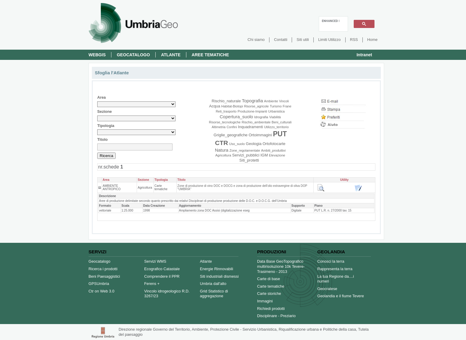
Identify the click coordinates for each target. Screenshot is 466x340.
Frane (287, 106)
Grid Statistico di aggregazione (214, 293)
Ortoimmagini (260, 135)
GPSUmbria (99, 283)
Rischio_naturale (226, 101)
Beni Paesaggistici (104, 276)
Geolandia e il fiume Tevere (340, 296)
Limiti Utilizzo (329, 39)
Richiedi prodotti (271, 308)
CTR (221, 142)
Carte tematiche (270, 286)
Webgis (97, 54)
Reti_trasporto (226, 111)
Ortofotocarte (274, 143)
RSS (354, 39)
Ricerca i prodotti (103, 269)
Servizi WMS (155, 261)
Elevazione (277, 155)
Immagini (265, 301)
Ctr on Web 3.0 (101, 291)
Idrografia (261, 117)
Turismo (275, 106)
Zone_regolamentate (244, 150)
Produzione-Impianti (252, 111)
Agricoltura (223, 155)
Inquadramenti (250, 127)
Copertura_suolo (236, 116)
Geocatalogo (133, 54)
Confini (232, 127)
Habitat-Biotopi (232, 106)
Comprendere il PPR (161, 276)
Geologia (254, 143)
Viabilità (275, 117)
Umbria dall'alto (213, 283)
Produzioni (271, 251)
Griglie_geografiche (231, 135)
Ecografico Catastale (162, 269)
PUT (280, 134)
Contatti (280, 39)
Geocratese (327, 288)
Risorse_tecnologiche (225, 122)
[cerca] (330, 20)
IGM (264, 155)
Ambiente (271, 101)
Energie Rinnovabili (216, 269)
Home (372, 39)
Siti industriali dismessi (219, 276)
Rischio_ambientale (256, 122)
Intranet (364, 54)
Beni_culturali (281, 122)
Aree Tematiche (210, 54)
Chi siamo (256, 39)
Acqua (214, 106)
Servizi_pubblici (245, 155)
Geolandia (331, 251)
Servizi (97, 251)
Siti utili (303, 39)
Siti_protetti (249, 160)
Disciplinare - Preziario (276, 316)
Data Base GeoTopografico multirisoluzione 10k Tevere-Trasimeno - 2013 (281, 266)
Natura (221, 150)
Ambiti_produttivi (273, 150)
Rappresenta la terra (335, 269)
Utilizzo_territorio (276, 127)
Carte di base (268, 279)
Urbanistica (276, 111)
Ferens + (152, 283)
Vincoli (284, 101)
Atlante (171, 54)
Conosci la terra (330, 261)
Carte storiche (269, 293)
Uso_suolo (237, 144)
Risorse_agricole (256, 106)
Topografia (252, 100)
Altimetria (218, 127)
